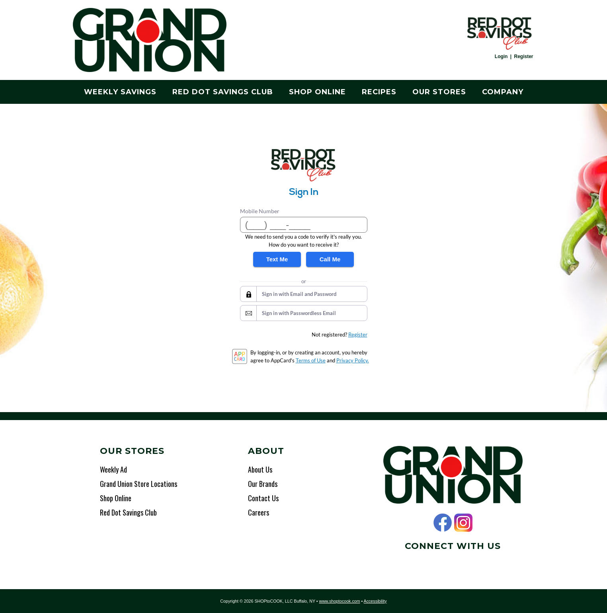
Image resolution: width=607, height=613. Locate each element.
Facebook (442, 523)
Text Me (277, 259)
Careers (258, 512)
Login (501, 56)
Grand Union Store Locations (138, 484)
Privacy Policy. (352, 360)
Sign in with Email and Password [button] (299, 294)
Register (523, 56)
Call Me (330, 259)
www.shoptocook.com (339, 601)
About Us (260, 469)
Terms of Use (311, 360)
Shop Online (317, 92)
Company (502, 92)
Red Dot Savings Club (222, 92)
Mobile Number (259, 211)
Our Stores (439, 92)
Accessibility (375, 601)
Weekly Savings (120, 92)
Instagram (463, 523)
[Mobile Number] (303, 225)
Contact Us (263, 498)
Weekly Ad (113, 469)
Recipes (379, 92)
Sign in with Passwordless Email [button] (299, 313)
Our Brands (262, 484)
